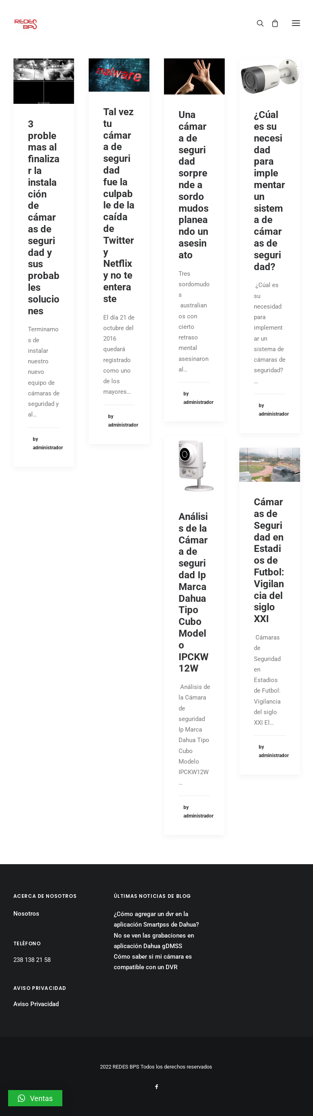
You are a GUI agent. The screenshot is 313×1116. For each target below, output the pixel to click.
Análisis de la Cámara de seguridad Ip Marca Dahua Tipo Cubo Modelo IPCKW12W (194, 592)
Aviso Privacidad (36, 1004)
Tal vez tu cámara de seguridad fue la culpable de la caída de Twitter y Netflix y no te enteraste (118, 205)
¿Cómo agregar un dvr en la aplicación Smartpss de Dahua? (156, 919)
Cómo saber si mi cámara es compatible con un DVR (153, 962)
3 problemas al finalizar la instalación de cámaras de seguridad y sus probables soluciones (44, 217)
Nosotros (26, 913)
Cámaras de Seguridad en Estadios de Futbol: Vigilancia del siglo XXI (269, 560)
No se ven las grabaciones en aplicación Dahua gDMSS (154, 941)
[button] (35, 1098)
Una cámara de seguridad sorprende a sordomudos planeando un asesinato (194, 185)
